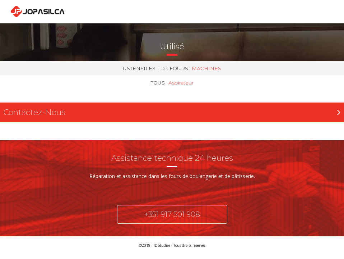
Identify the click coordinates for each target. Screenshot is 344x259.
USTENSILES (139, 68)
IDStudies (162, 245)
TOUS (158, 82)
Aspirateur (181, 82)
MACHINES (206, 68)
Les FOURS (173, 68)
